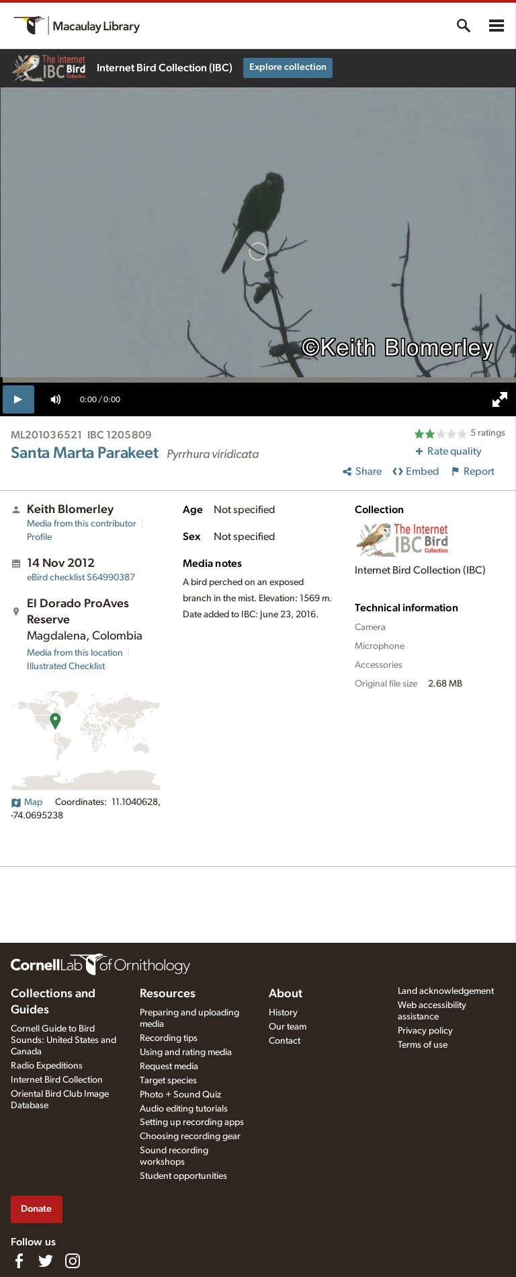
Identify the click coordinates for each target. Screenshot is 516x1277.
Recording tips (169, 1038)
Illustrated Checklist (66, 666)
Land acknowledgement (446, 991)
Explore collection (288, 67)
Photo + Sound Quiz (180, 1094)
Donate (36, 1209)
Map (26, 802)
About (285, 994)
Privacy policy (425, 1031)
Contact (284, 1041)
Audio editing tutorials (184, 1109)
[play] (18, 399)
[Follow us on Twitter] (46, 1261)
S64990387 (81, 577)
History (283, 1012)
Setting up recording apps (192, 1122)
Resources (168, 994)
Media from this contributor (81, 524)
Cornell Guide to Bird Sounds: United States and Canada (63, 1040)
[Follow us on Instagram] (72, 1261)
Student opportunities (183, 1176)
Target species (168, 1080)
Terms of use (422, 1045)
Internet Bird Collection (57, 1080)
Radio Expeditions (47, 1066)
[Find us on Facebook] (19, 1261)
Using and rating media (186, 1052)
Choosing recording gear (190, 1136)
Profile (39, 537)
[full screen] (499, 399)
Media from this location (75, 653)
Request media (169, 1066)
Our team (287, 1027)
